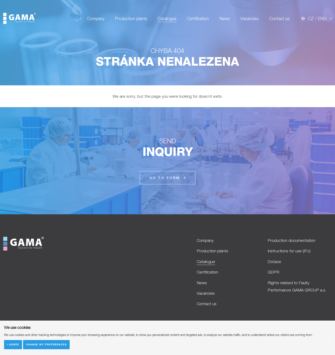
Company (95, 18)
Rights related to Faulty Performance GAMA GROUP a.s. (297, 286)
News (224, 18)
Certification (198, 18)
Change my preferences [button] (46, 344)
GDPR (273, 272)
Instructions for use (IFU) (289, 250)
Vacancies (249, 18)
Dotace (274, 261)
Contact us (279, 18)
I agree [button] (13, 344)
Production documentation (291, 240)
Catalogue (167, 18)
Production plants (131, 18)
